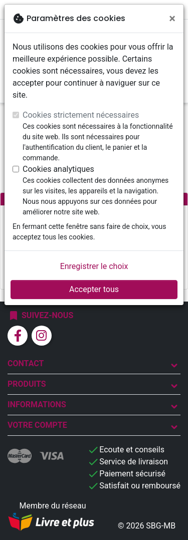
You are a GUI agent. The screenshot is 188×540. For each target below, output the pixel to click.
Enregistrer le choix (94, 266)
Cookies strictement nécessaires (81, 115)
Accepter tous (94, 289)
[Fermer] (172, 19)
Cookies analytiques (58, 169)
